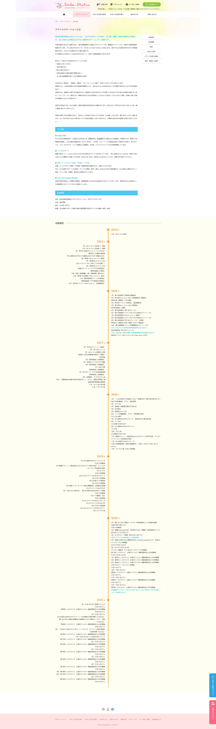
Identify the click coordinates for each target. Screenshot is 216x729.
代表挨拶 (151, 37)
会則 (151, 47)
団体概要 (151, 42)
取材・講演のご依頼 (151, 61)
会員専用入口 (153, 4)
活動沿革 (104, 4)
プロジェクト (117, 4)
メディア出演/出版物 (151, 56)
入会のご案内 (151, 51)
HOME (56, 21)
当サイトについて (66, 21)
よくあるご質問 (133, 4)
